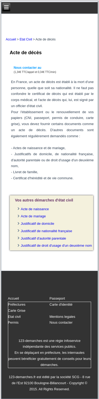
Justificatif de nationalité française (46, 231)
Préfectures (16, 304)
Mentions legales (63, 317)
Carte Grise (16, 311)
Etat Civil (26, 39)
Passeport (57, 298)
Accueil (11, 39)
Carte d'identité (61, 304)
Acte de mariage (33, 216)
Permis (13, 322)
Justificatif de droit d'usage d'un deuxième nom (56, 245)
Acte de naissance (35, 209)
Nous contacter (61, 322)
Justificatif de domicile (37, 224)
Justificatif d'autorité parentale (43, 238)
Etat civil (14, 317)
